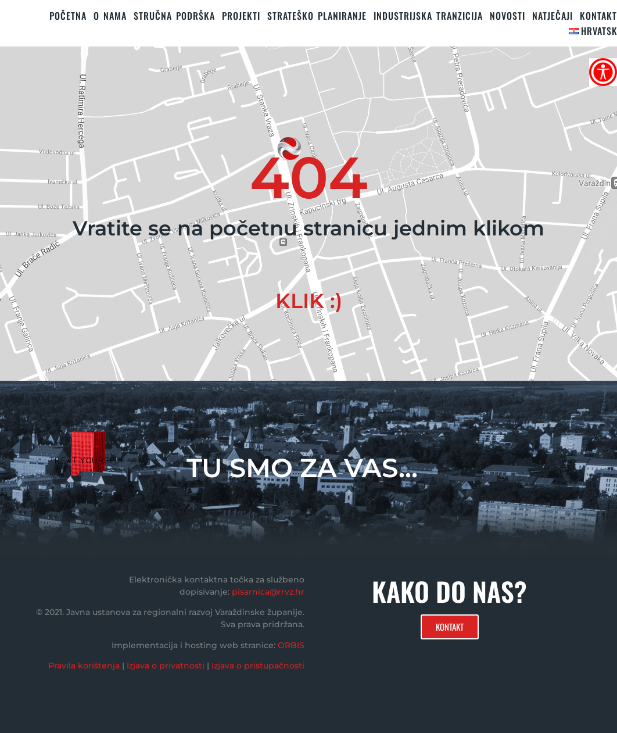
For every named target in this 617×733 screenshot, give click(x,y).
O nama (110, 16)
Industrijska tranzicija (428, 16)
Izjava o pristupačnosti (257, 665)
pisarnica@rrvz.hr (268, 592)
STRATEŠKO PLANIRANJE (317, 16)
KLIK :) (308, 300)
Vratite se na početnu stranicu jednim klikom (308, 228)
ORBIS (291, 645)
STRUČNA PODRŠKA (174, 16)
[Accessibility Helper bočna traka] (603, 72)
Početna (68, 16)
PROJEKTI (241, 16)
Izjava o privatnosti (166, 665)
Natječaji (552, 16)
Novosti (507, 16)
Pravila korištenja (84, 665)
